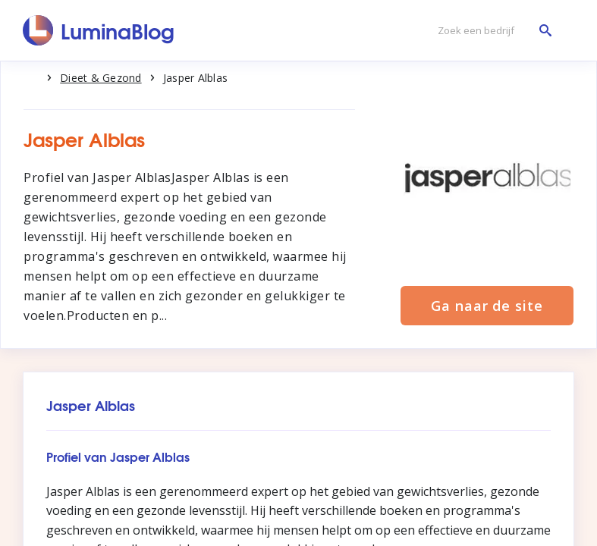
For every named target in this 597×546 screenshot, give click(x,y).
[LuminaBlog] (99, 30)
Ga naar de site (487, 306)
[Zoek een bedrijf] (491, 30)
